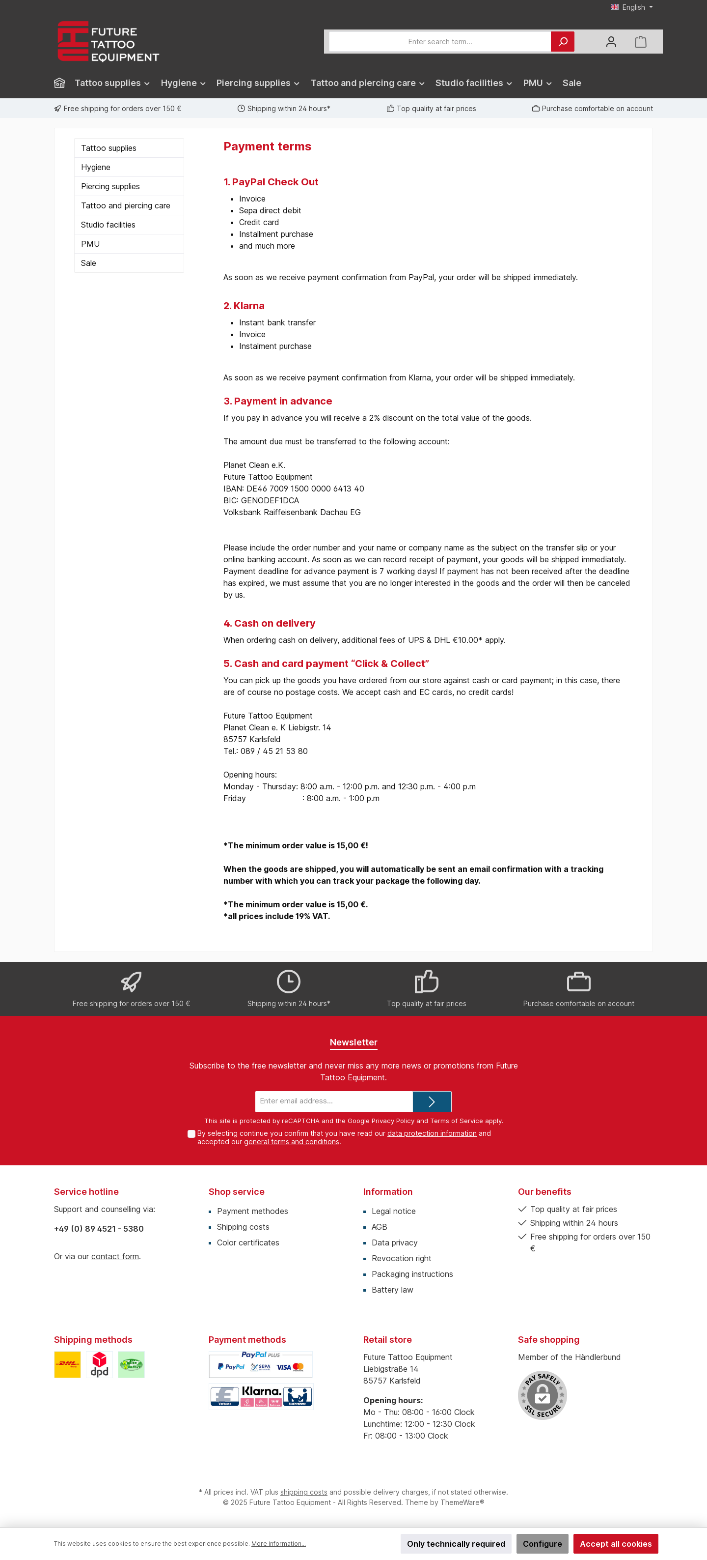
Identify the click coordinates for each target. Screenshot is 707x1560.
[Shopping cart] (640, 41)
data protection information (432, 1133)
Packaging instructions (412, 1274)
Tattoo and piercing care (125, 205)
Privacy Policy (393, 1121)
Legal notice (394, 1211)
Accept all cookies (616, 1544)
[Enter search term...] (440, 41)
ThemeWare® (462, 1502)
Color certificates (248, 1242)
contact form (115, 1256)
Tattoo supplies (108, 148)
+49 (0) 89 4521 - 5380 (99, 1229)
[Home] (62, 83)
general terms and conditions (291, 1141)
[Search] (562, 41)
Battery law (392, 1290)
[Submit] (432, 1101)
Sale (88, 263)
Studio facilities (108, 225)
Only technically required (456, 1544)
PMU (90, 244)
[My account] (611, 41)
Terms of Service (456, 1121)
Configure (542, 1544)
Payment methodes (252, 1211)
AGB (379, 1227)
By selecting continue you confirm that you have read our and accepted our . (344, 1137)
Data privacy (395, 1242)
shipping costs (303, 1492)
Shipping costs (243, 1227)
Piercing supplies (110, 186)
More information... (278, 1543)
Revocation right (402, 1258)
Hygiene (95, 167)
